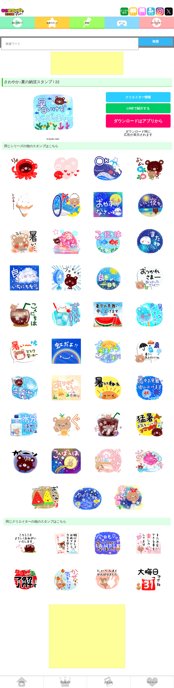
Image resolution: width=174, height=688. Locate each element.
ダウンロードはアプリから (138, 121)
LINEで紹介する (138, 108)
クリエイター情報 (138, 97)
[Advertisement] (87, 63)
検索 (155, 41)
